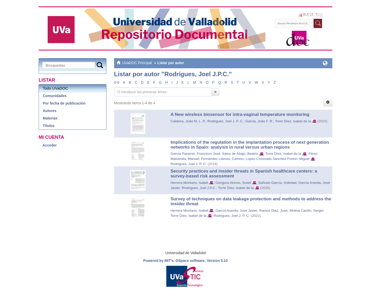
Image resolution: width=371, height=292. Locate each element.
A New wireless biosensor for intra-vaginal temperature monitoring (240, 114)
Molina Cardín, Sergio (306, 210)
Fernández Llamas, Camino (222, 159)
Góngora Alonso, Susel (233, 183)
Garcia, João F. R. (259, 121)
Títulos (49, 126)
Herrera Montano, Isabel (189, 183)
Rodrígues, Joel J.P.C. (199, 188)
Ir (215, 92)
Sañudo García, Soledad (277, 183)
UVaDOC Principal (137, 63)
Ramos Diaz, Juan (273, 210)
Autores (49, 111)
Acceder (50, 145)
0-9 (116, 82)
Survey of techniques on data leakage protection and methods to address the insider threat (251, 201)
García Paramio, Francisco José (195, 154)
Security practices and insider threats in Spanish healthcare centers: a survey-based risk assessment (244, 173)
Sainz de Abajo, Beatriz (240, 154)
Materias (50, 118)
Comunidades (55, 96)
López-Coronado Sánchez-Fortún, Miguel (278, 159)
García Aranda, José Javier (236, 210)
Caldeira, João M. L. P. (188, 121)
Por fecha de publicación (64, 103)
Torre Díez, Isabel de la (293, 121)
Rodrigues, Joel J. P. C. (225, 121)
